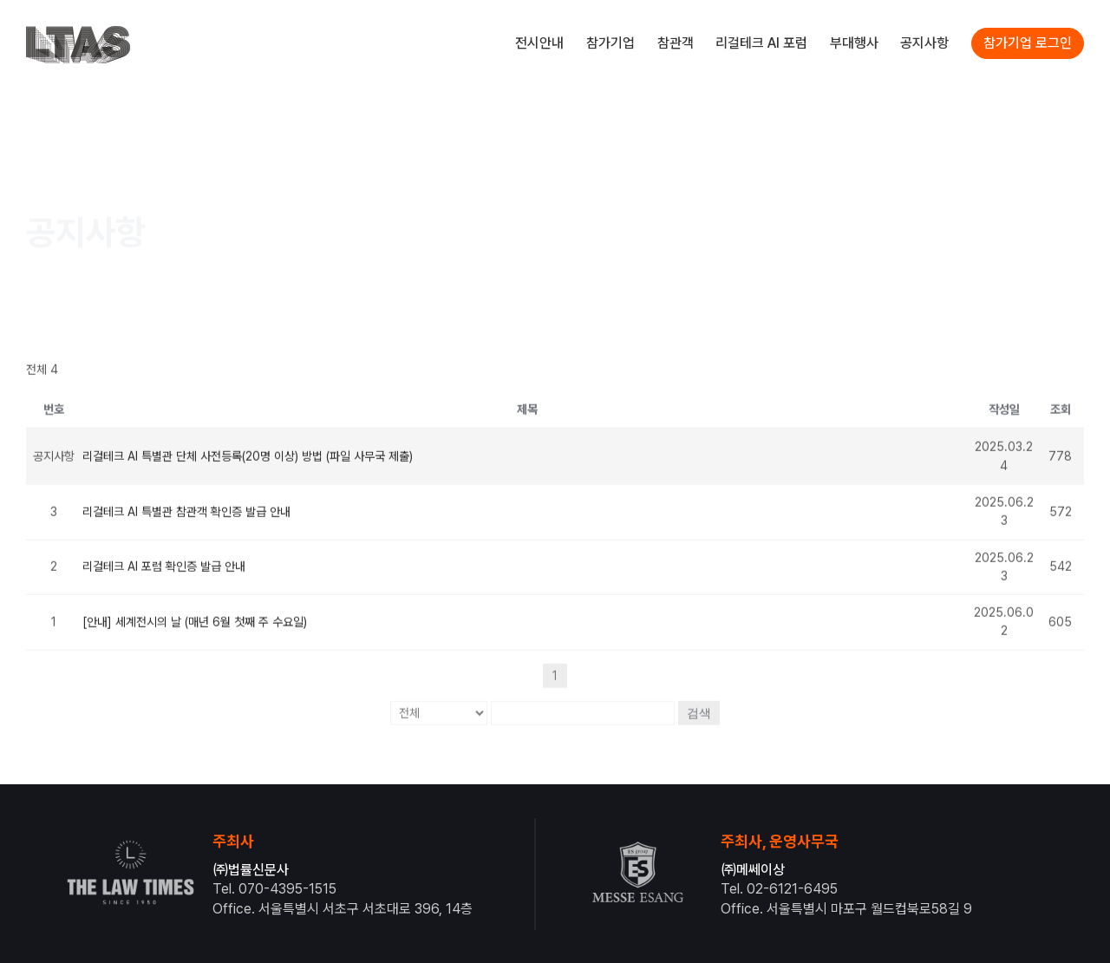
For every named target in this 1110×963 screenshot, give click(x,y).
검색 (699, 704)
